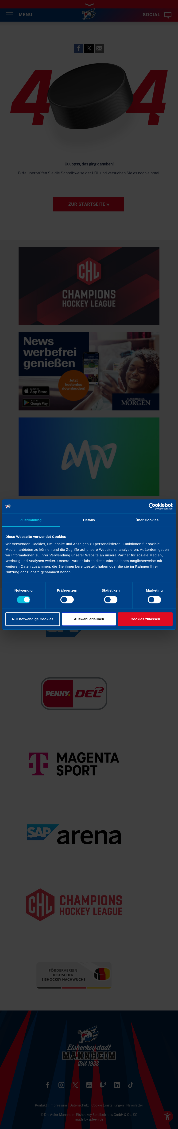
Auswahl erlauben (89, 619)
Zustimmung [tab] (31, 520)
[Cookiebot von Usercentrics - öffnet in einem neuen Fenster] (152, 506)
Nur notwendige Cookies (32, 619)
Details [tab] (89, 520)
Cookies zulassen (145, 619)
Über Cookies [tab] (147, 520)
